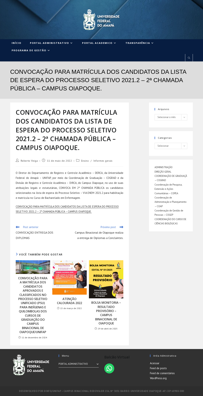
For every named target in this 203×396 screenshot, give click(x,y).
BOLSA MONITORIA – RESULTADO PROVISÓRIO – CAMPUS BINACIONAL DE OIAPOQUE (106, 313)
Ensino (85, 160)
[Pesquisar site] (189, 58)
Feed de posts (158, 368)
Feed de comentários (162, 373)
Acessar (154, 363)
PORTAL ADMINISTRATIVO (79, 363)
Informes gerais (103, 160)
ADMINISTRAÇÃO (163, 167)
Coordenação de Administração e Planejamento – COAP (171, 202)
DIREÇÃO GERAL (163, 171)
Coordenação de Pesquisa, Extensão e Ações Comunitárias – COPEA (168, 189)
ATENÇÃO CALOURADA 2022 (69, 301)
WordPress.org (158, 378)
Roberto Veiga (29, 160)
